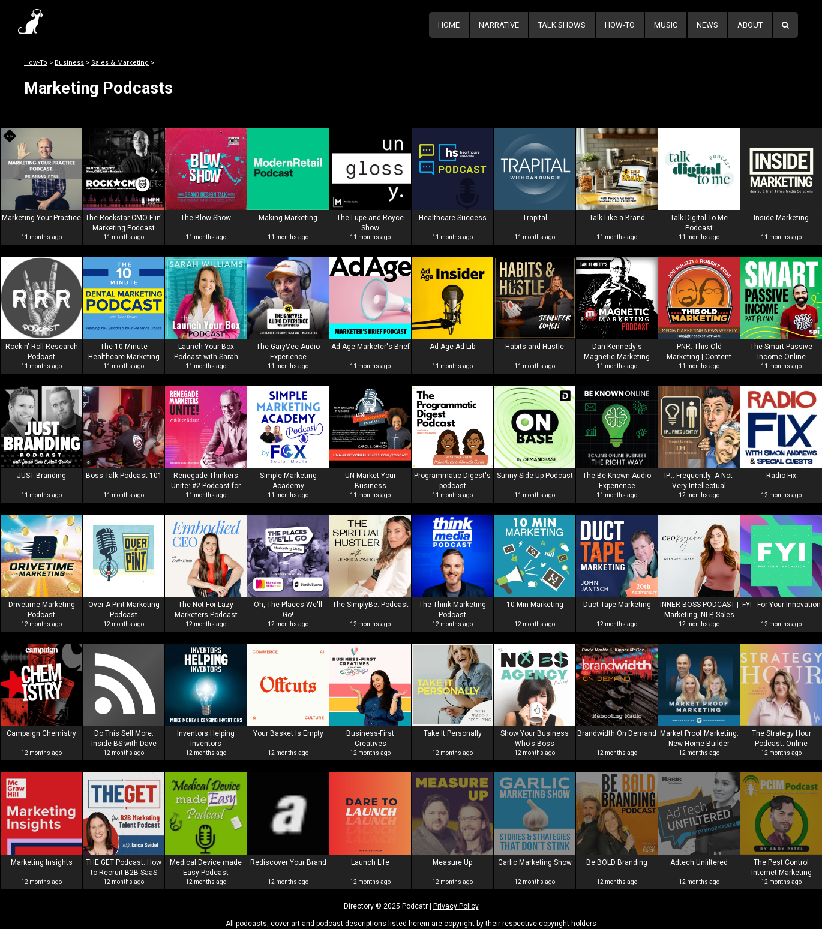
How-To (620, 24)
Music (665, 24)
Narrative (499, 24)
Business (69, 63)
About (750, 24)
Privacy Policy (456, 906)
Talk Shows (562, 24)
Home (449, 24)
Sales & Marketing (120, 63)
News (707, 24)
